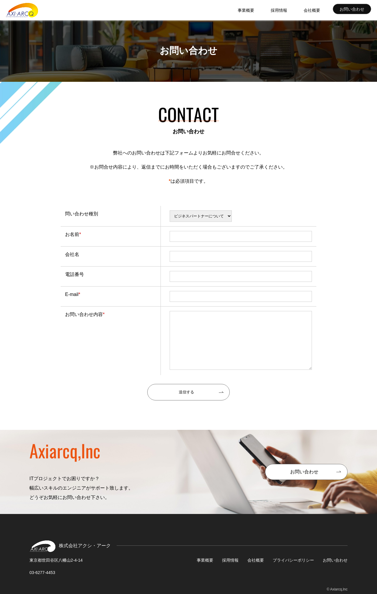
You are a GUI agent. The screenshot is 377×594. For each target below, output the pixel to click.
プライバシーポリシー (293, 560)
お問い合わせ (352, 10)
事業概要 (266, 10)
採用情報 (291, 10)
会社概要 (317, 10)
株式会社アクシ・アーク (22, 10)
